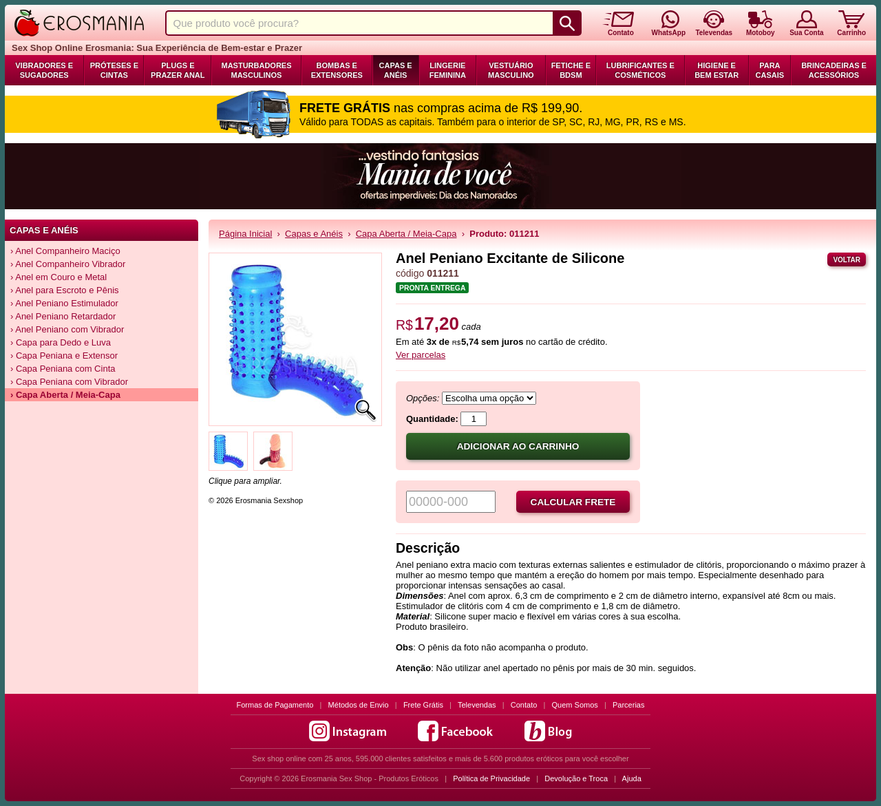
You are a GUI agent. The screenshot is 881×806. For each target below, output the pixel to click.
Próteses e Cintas (114, 70)
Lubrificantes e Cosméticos (640, 70)
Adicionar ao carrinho (518, 446)
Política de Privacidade (491, 778)
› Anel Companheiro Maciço (65, 251)
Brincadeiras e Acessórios (834, 70)
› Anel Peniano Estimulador (64, 303)
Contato (524, 705)
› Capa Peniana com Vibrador (69, 382)
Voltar (846, 260)
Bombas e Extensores (337, 70)
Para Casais (770, 70)
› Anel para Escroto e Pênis (64, 290)
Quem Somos (575, 705)
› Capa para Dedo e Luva (60, 342)
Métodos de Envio (358, 705)
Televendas (477, 705)
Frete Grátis (423, 705)
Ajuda (631, 778)
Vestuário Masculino (511, 70)
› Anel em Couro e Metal (58, 277)
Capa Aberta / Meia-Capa (406, 234)
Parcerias (628, 705)
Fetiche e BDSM (571, 70)
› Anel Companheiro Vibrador (67, 264)
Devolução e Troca (576, 778)
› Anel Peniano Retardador (63, 316)
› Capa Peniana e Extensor (64, 355)
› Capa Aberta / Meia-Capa (65, 395)
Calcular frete (573, 502)
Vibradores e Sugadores (44, 70)
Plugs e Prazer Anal (177, 70)
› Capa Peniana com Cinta (62, 368)
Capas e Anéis (395, 70)
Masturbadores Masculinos (256, 70)
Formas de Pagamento (275, 705)
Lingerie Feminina (447, 70)
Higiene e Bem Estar (716, 70)
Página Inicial (245, 234)
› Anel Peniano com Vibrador (67, 329)
